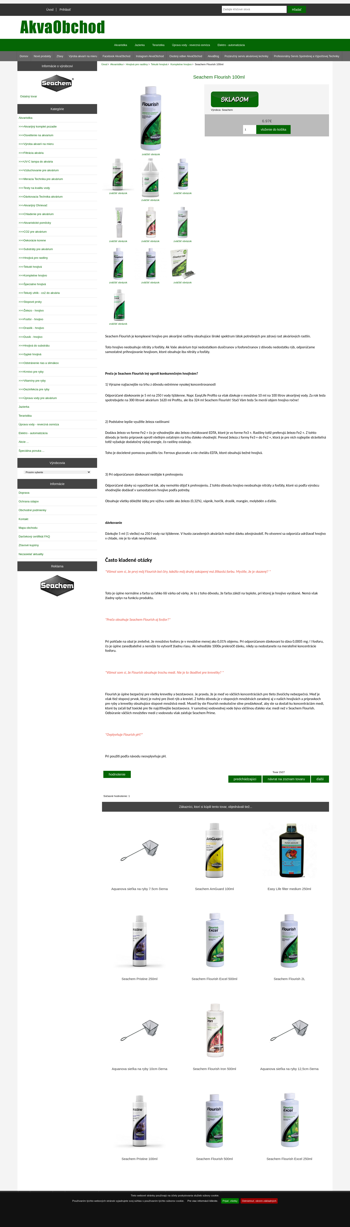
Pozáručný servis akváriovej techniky (246, 56)
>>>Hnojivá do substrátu (34, 345)
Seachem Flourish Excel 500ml (214, 979)
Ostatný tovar (28, 96)
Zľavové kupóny (29, 545)
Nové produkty (42, 56)
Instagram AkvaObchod (150, 56)
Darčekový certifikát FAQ (34, 536)
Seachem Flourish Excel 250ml (289, 1159)
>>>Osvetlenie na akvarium (36, 135)
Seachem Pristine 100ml (140, 1159)
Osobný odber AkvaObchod (185, 56)
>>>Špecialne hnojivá (32, 284)
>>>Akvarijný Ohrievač (33, 205)
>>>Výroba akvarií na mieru (36, 144)
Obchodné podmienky (32, 510)
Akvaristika (116, 64)
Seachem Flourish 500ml (214, 1159)
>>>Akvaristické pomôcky (35, 222)
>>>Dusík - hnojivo (30, 337)
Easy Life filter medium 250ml (289, 889)
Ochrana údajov (29, 501)
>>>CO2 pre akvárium (33, 231)
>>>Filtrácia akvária (31, 153)
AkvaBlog (213, 56)
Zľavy (60, 56)
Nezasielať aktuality (31, 554)
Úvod (49, 9)
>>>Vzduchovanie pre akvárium (39, 170)
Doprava (24, 492)
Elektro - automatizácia (231, 45)
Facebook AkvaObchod (116, 56)
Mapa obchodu (28, 527)
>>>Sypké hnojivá (30, 354)
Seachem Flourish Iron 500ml (214, 1069)
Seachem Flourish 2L (289, 979)
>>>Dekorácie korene (32, 240)
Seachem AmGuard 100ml (214, 889)
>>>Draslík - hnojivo (31, 328)
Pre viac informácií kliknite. (203, 1200)
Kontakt (23, 519)
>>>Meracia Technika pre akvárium (41, 179)
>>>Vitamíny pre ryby (32, 380)
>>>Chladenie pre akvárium (36, 214)
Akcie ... (24, 441)
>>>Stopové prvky (30, 301)
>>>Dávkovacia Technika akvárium (40, 196)
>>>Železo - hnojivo (31, 310)
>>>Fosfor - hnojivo (31, 319)
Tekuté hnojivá (159, 64)
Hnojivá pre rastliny (137, 64)
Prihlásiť (65, 9)
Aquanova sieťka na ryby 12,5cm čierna (289, 1069)
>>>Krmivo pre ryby (31, 371)
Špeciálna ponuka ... (31, 450)
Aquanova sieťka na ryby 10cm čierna (139, 1069)
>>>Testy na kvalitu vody (34, 188)
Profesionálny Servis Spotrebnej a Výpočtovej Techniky (306, 56)
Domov (24, 56)
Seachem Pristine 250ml (140, 979)
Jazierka (140, 45)
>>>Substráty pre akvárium (36, 249)
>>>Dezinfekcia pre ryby (34, 389)
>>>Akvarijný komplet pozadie (37, 126)
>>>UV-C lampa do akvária (36, 161)
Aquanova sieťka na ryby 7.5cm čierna (139, 889)
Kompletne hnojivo (181, 64)
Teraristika (158, 45)
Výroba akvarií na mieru (83, 56)
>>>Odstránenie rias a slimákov (39, 363)
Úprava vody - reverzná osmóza (191, 45)
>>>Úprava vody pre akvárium (38, 398)
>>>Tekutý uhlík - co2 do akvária (39, 293)
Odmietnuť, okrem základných (259, 1200)
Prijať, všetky (230, 1200)
